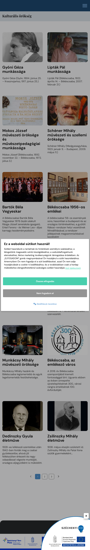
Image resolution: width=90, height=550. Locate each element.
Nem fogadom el (45, 293)
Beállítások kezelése (45, 304)
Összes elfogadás (45, 281)
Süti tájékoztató (73, 268)
